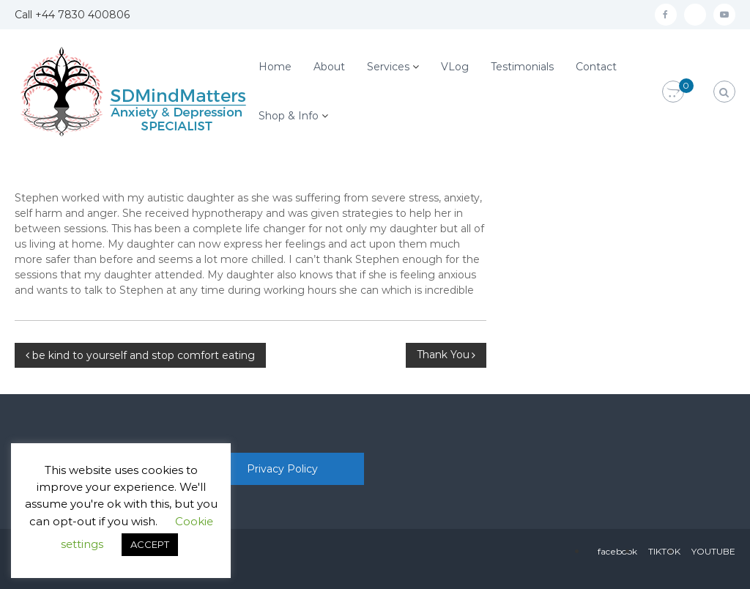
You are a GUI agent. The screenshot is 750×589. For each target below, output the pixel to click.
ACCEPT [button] (149, 544)
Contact (596, 66)
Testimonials (522, 66)
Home (275, 66)
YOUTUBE (713, 551)
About (329, 66)
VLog (455, 66)
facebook (617, 551)
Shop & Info (289, 115)
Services (388, 66)
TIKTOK (664, 551)
